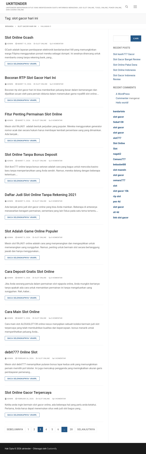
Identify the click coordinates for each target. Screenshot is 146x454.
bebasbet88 (119, 164)
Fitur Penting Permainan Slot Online (33, 114)
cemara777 (119, 180)
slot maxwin (119, 169)
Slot (115, 148)
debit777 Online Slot (21, 352)
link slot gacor (120, 217)
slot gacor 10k (121, 191)
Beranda (9, 26)
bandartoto (119, 111)
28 (71, 429)
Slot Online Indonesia (124, 70)
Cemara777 (119, 159)
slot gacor (118, 116)
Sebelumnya (15, 429)
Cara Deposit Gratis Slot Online (29, 272)
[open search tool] (126, 6)
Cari (136, 38)
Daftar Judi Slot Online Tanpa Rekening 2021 (41, 195)
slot (115, 185)
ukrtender (16, 4)
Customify (52, 448)
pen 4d (117, 201)
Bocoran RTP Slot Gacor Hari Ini (30, 78)
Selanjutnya (86, 429)
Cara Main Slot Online (22, 312)
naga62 (117, 153)
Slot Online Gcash (19, 37)
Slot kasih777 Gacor (124, 54)
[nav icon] (135, 7)
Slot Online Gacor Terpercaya (28, 392)
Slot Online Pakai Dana (125, 64)
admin (9, 44)
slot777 (117, 138)
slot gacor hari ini (27, 26)
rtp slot (117, 196)
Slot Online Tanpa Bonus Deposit (31, 154)
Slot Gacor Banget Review (127, 59)
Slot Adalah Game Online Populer (31, 231)
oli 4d (116, 212)
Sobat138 (118, 122)
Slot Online (41, 44)
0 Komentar (56, 44)
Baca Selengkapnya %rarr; (22, 64)
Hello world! (122, 102)
